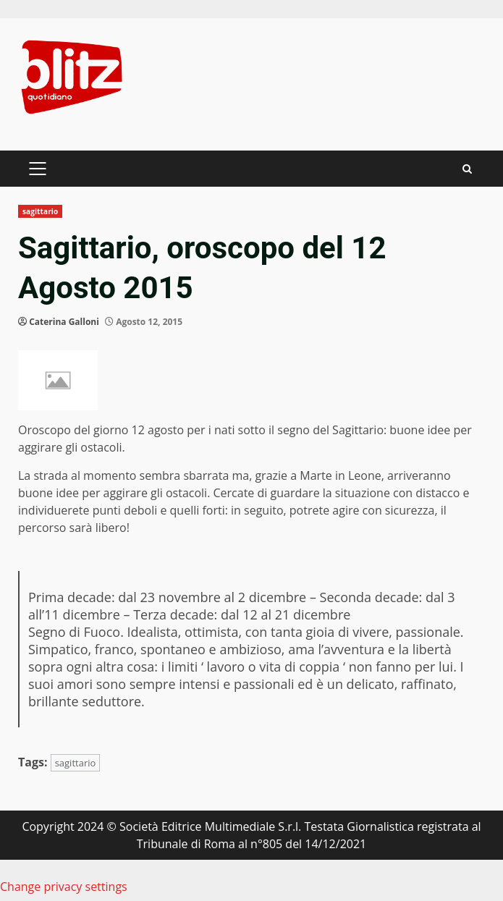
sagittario (40, 211)
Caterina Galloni (64, 322)
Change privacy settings (63, 886)
